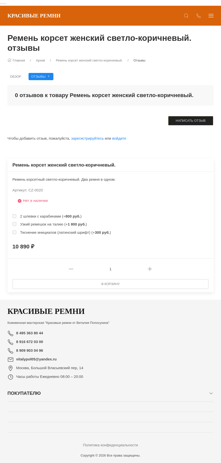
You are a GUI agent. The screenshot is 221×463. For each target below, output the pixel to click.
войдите (119, 138)
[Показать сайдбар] (211, 16)
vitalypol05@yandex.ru (36, 359)
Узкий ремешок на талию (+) (53, 224)
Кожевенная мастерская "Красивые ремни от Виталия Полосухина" (58, 323)
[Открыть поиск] (186, 16)
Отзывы (41, 76)
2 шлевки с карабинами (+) (50, 216)
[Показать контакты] (198, 16)
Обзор (15, 76)
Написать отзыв (191, 120)
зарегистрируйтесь (87, 138)
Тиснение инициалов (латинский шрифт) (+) (65, 232)
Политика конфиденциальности (110, 445)
